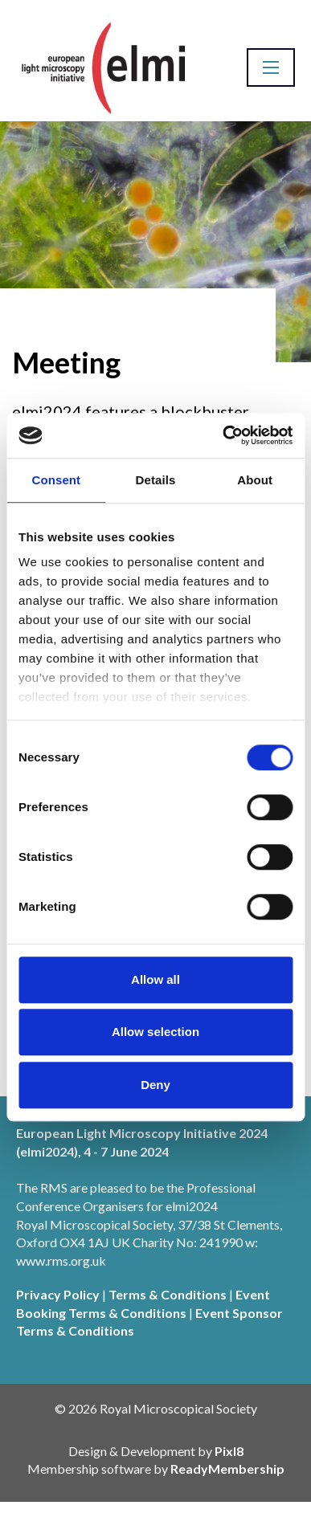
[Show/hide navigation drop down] (271, 67)
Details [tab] (156, 480)
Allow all (155, 979)
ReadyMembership (227, 1468)
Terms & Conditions (167, 1294)
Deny (155, 1084)
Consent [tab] (55, 480)
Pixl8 (229, 1451)
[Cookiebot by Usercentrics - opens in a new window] (223, 435)
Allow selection (155, 1031)
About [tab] (254, 480)
